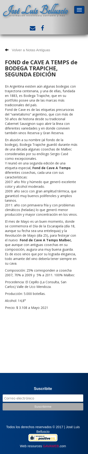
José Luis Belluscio (35, 10)
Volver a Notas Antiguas (27, 50)
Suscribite (43, 389)
